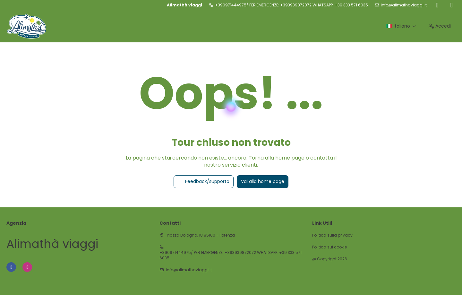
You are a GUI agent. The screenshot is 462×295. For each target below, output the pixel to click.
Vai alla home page (262, 181)
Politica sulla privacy (332, 235)
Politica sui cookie (329, 247)
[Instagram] (452, 5)
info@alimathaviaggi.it (404, 5)
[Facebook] (437, 5)
